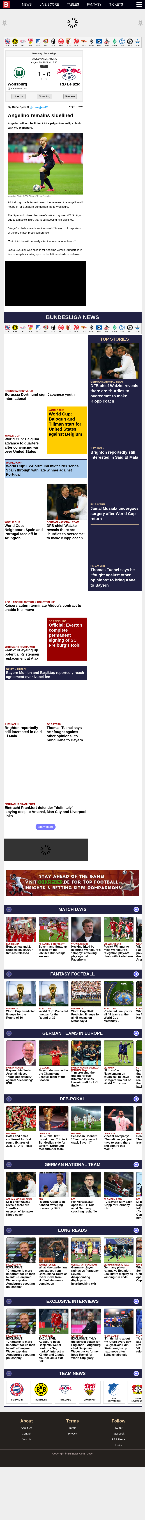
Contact (26, 1486)
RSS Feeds (118, 1492)
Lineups (18, 149)
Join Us (26, 1492)
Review (70, 149)
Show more (45, 879)
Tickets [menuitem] (116, 4)
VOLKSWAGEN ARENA (44, 111)
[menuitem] (10, 4)
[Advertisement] (72, 62)
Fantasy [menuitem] (94, 4)
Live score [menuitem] (49, 4)
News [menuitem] (27, 4)
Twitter (118, 1480)
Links (118, 1498)
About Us (26, 1480)
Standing (44, 149)
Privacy (72, 1486)
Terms (72, 1480)
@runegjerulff (39, 160)
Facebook (119, 1486)
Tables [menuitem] (73, 4)
